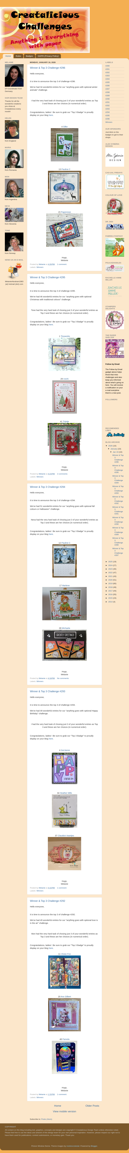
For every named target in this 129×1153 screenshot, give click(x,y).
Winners (39, 267)
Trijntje (66, 421)
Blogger (94, 1146)
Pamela (65, 1039)
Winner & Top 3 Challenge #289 (118, 531)
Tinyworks (65, 336)
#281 (107, 69)
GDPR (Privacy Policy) (48, 56)
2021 (110, 576)
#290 (107, 99)
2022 (110, 573)
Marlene (66, 585)
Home (8, 56)
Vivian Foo (66, 954)
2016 (110, 594)
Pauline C (65, 169)
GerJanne (65, 750)
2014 (110, 602)
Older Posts (92, 1105)
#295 (107, 115)
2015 (110, 598)
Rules (18, 56)
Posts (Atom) (46, 1119)
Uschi (66, 379)
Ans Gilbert (66, 996)
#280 (107, 66)
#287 (107, 89)
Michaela (66, 628)
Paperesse (66, 212)
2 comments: (62, 474)
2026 (110, 446)
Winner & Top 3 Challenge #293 (47, 691)
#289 (107, 96)
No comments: (63, 678)
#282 (107, 72)
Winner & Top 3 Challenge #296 (47, 67)
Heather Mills (66, 793)
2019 (110, 583)
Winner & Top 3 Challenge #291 (118, 510)
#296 (107, 119)
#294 (107, 112)
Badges (29, 56)
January (114, 449)
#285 (107, 82)
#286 (107, 86)
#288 (107, 92)
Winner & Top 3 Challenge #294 (47, 487)
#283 (107, 76)
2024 (110, 565)
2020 (110, 580)
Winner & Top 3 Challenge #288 (118, 541)
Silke (65, 127)
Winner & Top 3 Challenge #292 (47, 901)
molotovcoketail (72, 1146)
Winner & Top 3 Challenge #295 (47, 277)
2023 (110, 569)
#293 (107, 109)
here (51, 115)
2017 (110, 591)
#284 (107, 79)
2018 (110, 587)
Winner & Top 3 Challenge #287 (118, 551)
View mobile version (64, 1111)
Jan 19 (116, 452)
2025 (110, 562)
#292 (107, 106)
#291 (107, 102)
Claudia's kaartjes (66, 836)
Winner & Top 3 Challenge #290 (118, 520)
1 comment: (62, 264)
